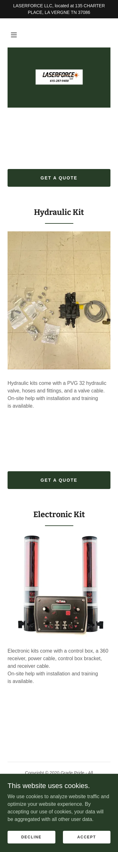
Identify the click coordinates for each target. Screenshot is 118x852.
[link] (59, 77)
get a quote (59, 177)
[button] (14, 34)
